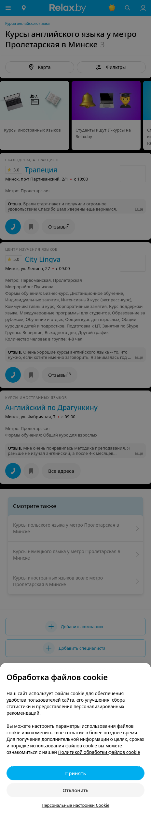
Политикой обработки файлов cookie (99, 752)
